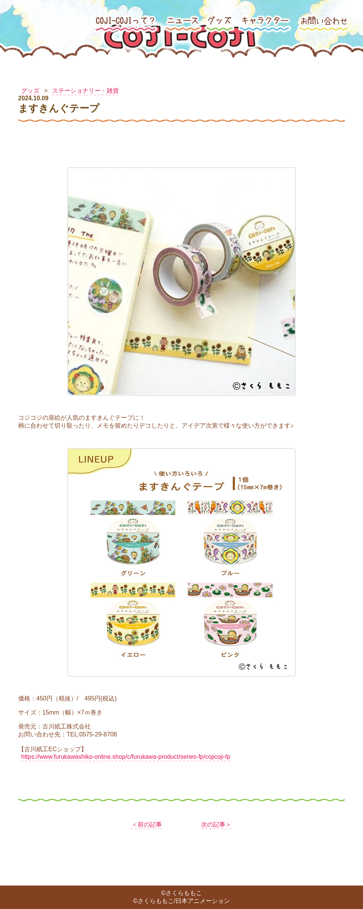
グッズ (30, 90)
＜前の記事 (147, 824)
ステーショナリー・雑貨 (85, 90)
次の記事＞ (216, 824)
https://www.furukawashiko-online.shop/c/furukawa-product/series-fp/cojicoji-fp (125, 756)
